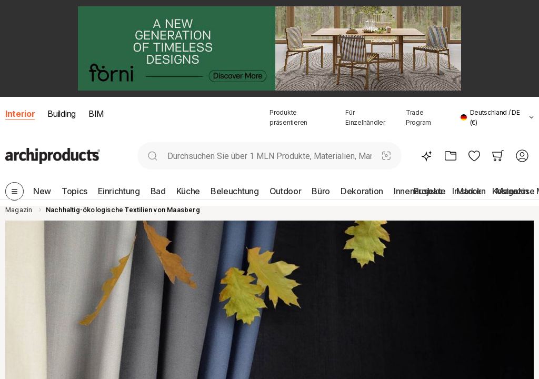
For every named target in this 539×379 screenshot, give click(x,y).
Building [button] (61, 113)
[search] (152, 156)
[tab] (531, 117)
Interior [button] (20, 113)
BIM (96, 113)
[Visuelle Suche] (386, 156)
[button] (497, 117)
